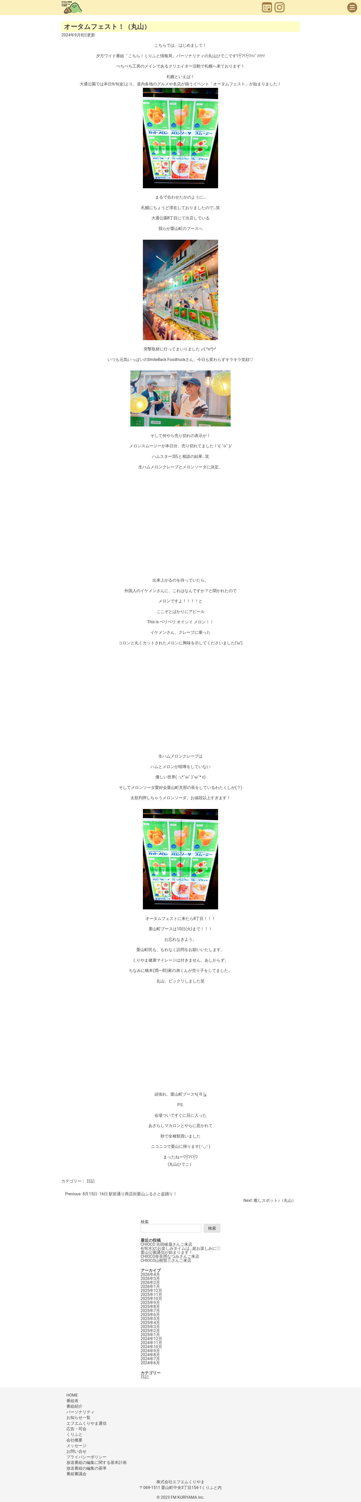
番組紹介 (74, 1406)
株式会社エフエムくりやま (180, 1481)
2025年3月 (150, 1326)
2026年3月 (150, 1278)
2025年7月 (150, 1310)
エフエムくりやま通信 (86, 1423)
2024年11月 (151, 1342)
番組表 (72, 1400)
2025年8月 (150, 1306)
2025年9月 (150, 1302)
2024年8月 (150, 1354)
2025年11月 (151, 1294)
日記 (90, 1181)
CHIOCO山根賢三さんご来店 (166, 1260)
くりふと (74, 1434)
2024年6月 (150, 1362)
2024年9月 (150, 1350)
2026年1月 (150, 1286)
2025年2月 (150, 1330)
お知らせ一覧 (78, 1417)
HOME (72, 1395)
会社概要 (74, 1440)
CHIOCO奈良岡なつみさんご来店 (170, 1256)
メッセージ (76, 1445)
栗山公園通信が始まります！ (167, 1252)
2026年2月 (150, 1282)
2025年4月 (150, 1322)
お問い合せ (76, 1451)
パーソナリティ (80, 1412)
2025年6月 (150, 1314)
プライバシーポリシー (86, 1457)
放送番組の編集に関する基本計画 (96, 1462)
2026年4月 (150, 1274)
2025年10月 (151, 1298)
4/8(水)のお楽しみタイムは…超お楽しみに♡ (180, 1248)
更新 (78, 35)
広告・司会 (76, 1428)
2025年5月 (150, 1318)
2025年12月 (151, 1290)
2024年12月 (151, 1338)
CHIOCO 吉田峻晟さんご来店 (167, 1244)
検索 (145, 1221)
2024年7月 (150, 1358)
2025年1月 (150, 1334)
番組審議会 (76, 1473)
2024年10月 (151, 1346)
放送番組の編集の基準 (86, 1468)
